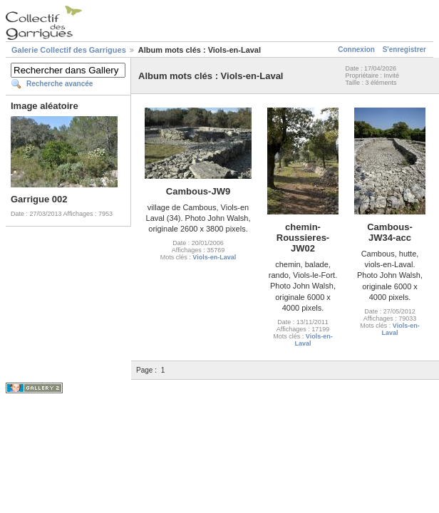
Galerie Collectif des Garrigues (68, 50)
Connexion (356, 49)
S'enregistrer (404, 49)
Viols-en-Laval (214, 257)
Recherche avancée (59, 84)
